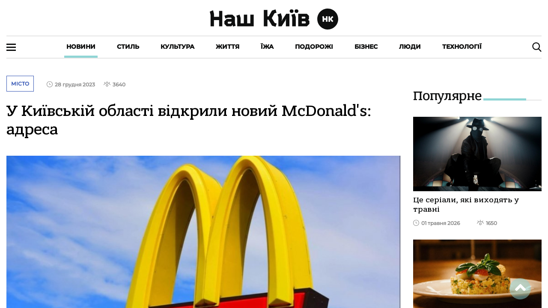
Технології (462, 46)
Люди (410, 46)
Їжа (267, 46)
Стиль (128, 46)
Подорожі (314, 46)
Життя (227, 46)
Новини (80, 46)
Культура (177, 46)
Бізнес (366, 46)
